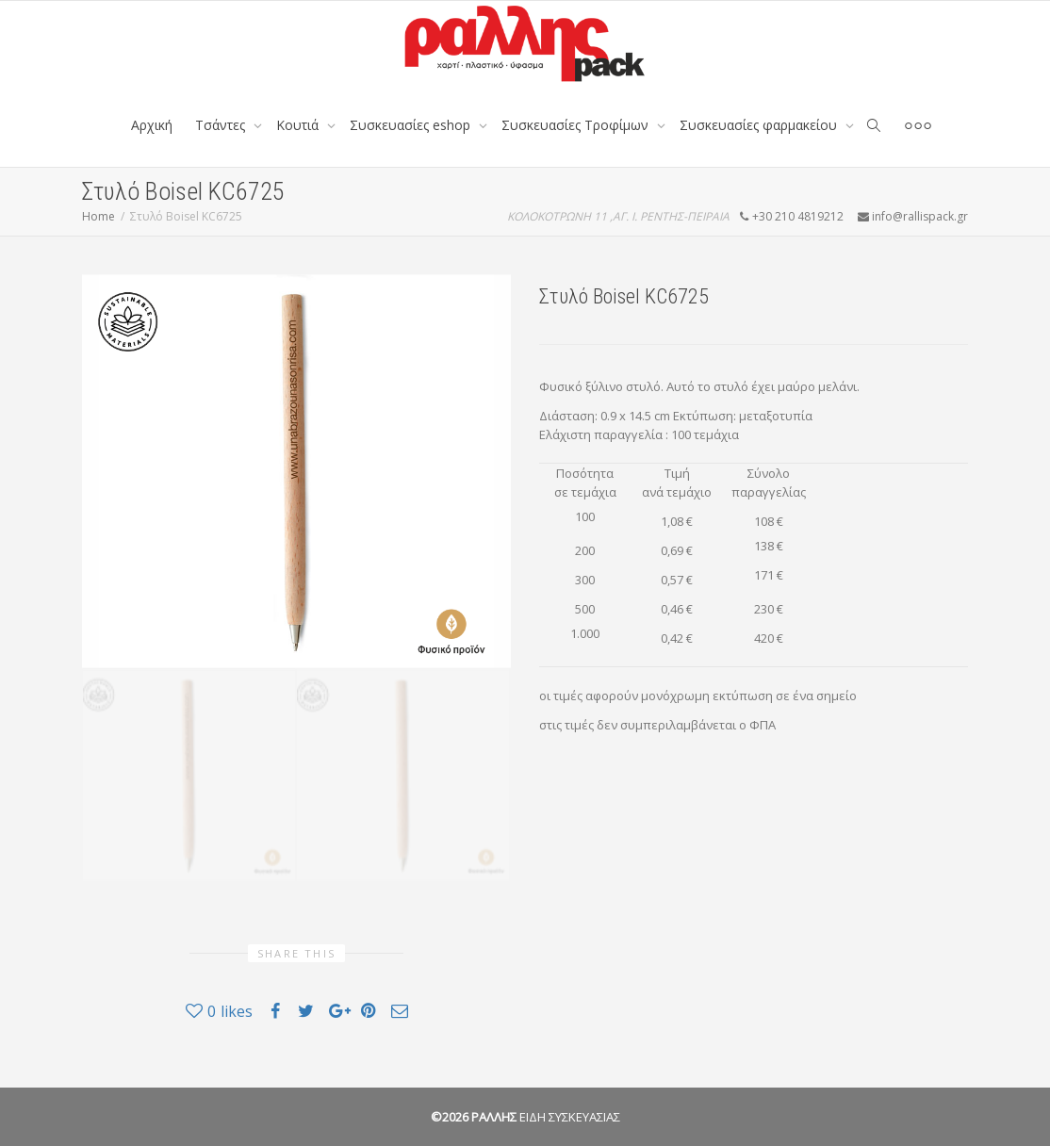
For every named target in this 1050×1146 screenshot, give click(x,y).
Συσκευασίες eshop (412, 125)
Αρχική (151, 125)
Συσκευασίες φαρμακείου (760, 125)
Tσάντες (222, 125)
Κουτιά (299, 125)
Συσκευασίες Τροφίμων (576, 125)
